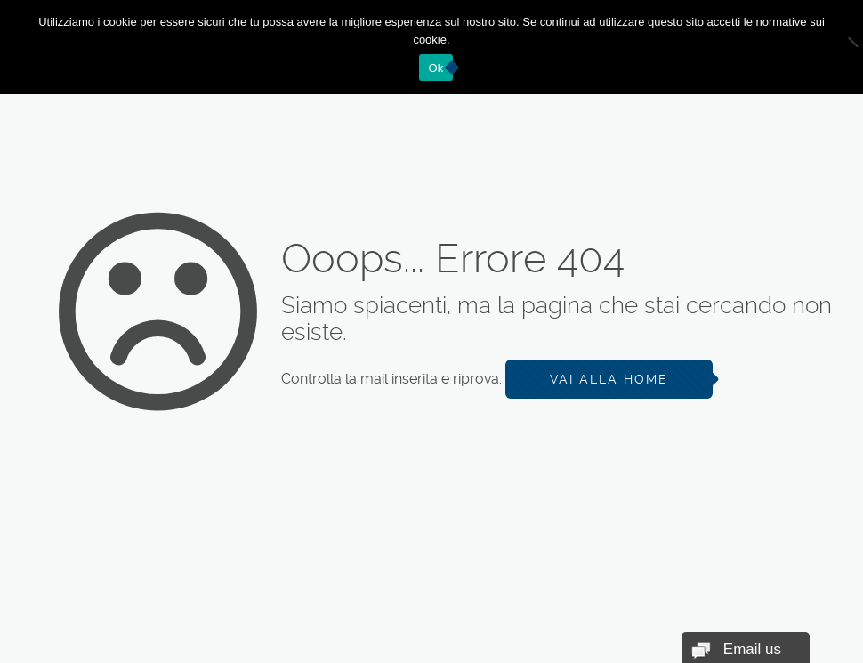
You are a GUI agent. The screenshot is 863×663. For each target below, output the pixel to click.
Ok (435, 68)
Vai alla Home (609, 379)
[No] (841, 47)
